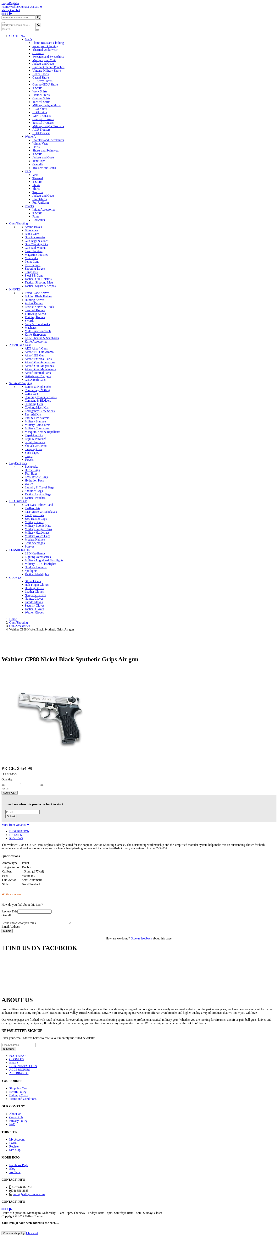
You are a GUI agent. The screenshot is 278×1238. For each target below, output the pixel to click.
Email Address (11, 927)
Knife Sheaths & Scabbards (42, 338)
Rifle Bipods (32, 265)
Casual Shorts (40, 77)
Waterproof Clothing (45, 46)
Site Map (14, 1151)
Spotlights (31, 570)
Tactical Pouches (35, 497)
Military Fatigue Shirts (46, 105)
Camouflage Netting (37, 390)
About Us (15, 1115)
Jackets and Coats (43, 63)
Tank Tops (38, 160)
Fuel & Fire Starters (37, 418)
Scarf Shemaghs (35, 543)
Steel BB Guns (34, 275)
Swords (29, 320)
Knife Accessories (36, 341)
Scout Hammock (35, 442)
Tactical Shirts (41, 101)
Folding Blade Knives (38, 296)
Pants (35, 216)
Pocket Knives (34, 303)
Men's (28, 39)
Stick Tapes (32, 452)
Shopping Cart (18, 1089)
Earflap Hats (32, 508)
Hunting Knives (34, 299)
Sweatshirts (39, 199)
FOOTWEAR (17, 1057)
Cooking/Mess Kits (37, 407)
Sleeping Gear (33, 449)
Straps (28, 456)
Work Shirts (39, 91)
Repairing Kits (34, 435)
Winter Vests (40, 143)
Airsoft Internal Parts (38, 372)
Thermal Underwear (44, 49)
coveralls (38, 53)
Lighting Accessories (38, 556)
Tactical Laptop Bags (38, 494)
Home (5, 6)
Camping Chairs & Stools (41, 397)
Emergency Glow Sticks (40, 411)
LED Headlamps (35, 553)
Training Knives (35, 317)
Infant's (29, 206)
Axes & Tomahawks (37, 324)
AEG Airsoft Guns (36, 348)
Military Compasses (37, 428)
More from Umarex (15, 824)
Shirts (36, 188)
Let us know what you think (19, 924)
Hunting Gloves (34, 588)
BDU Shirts (39, 112)
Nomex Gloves (34, 598)
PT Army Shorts (42, 81)
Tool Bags (31, 473)
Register (14, 3)
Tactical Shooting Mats (39, 282)
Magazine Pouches (36, 254)
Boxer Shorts (40, 74)
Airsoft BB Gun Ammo (39, 352)
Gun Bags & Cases (36, 240)
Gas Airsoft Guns (35, 379)
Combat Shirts (41, 98)
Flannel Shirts (41, 94)
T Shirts (37, 88)
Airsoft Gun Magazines (39, 365)
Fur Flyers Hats (34, 515)
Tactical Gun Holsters (38, 279)
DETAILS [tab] (15, 834)
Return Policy (17, 1093)
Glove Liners (33, 581)
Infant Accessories (43, 209)
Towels (29, 459)
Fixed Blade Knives (37, 292)
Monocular (31, 258)
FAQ (12, 1125)
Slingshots (31, 272)
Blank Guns (32, 233)
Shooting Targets (35, 268)
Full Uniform (40, 202)
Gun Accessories (35, 237)
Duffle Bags (32, 470)
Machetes (30, 327)
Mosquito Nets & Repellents (42, 431)
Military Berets (34, 522)
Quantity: (7, 779)
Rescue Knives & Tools (39, 306)
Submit (11, 816)
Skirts (36, 147)
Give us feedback (141, 939)
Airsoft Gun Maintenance (40, 369)
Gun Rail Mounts (35, 247)
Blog (12, 1169)
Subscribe (8, 1050)
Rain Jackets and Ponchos (48, 67)
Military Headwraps (37, 532)
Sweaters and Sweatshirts (48, 56)
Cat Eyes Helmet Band (39, 504)
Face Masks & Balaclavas (41, 511)
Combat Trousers (43, 119)
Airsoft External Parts (38, 358)
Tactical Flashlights (37, 574)
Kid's (28, 171)
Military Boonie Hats (38, 525)
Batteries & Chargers (38, 376)
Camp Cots (32, 393)
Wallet (29, 484)
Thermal (37, 178)
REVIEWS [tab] (16, 838)
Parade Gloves (34, 602)
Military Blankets (35, 421)
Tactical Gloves (34, 609)
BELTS (13, 1063)
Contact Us (26, 6)
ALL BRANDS (18, 1074)
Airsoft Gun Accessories (40, 362)
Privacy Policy (18, 1122)
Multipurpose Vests (44, 60)
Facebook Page (18, 1166)
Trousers (37, 192)
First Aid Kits (33, 414)
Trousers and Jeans (44, 167)
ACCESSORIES (19, 1070)
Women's (30, 136)
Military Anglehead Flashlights (44, 560)
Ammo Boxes (33, 226)
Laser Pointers (33, 251)
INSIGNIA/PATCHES (23, 1067)
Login (5, 3)
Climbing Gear (34, 404)
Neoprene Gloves (35, 595)
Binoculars (31, 230)
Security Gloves (35, 605)
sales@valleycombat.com (29, 1195)
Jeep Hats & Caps (36, 518)
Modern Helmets (35, 539)
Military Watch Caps (37, 536)
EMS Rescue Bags (36, 477)
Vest (35, 174)
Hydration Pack (34, 480)
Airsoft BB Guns (35, 355)
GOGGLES (16, 1060)
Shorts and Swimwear (45, 150)
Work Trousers (41, 115)
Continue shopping (14, 1234)
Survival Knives (35, 310)
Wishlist (14, 6)
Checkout (32, 1234)
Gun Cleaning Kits (36, 244)
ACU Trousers (41, 129)
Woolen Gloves (34, 612)
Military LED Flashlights (40, 563)
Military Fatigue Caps (38, 529)
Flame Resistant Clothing (48, 42)
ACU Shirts (39, 108)
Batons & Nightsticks (38, 386)
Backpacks (31, 466)
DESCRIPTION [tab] (19, 831)
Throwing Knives (35, 313)
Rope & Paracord (35, 438)
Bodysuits (38, 220)
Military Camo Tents (37, 424)
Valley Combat (11, 10)
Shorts (36, 185)
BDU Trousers (41, 133)
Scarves (29, 546)
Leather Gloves (34, 591)
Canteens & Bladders (38, 400)
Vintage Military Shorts (47, 70)
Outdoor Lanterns (36, 567)
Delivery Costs (18, 1096)
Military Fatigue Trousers (48, 126)
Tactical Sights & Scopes (40, 286)
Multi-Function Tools (38, 331)
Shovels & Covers (36, 445)
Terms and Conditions (22, 1100)
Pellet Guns (32, 261)
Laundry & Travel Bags (39, 487)
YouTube (14, 1173)
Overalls (37, 164)
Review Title (9, 911)
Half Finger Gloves (37, 584)
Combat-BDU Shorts (45, 84)
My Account (17, 1140)
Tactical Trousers (43, 122)
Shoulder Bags (34, 490)
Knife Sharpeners (35, 334)
